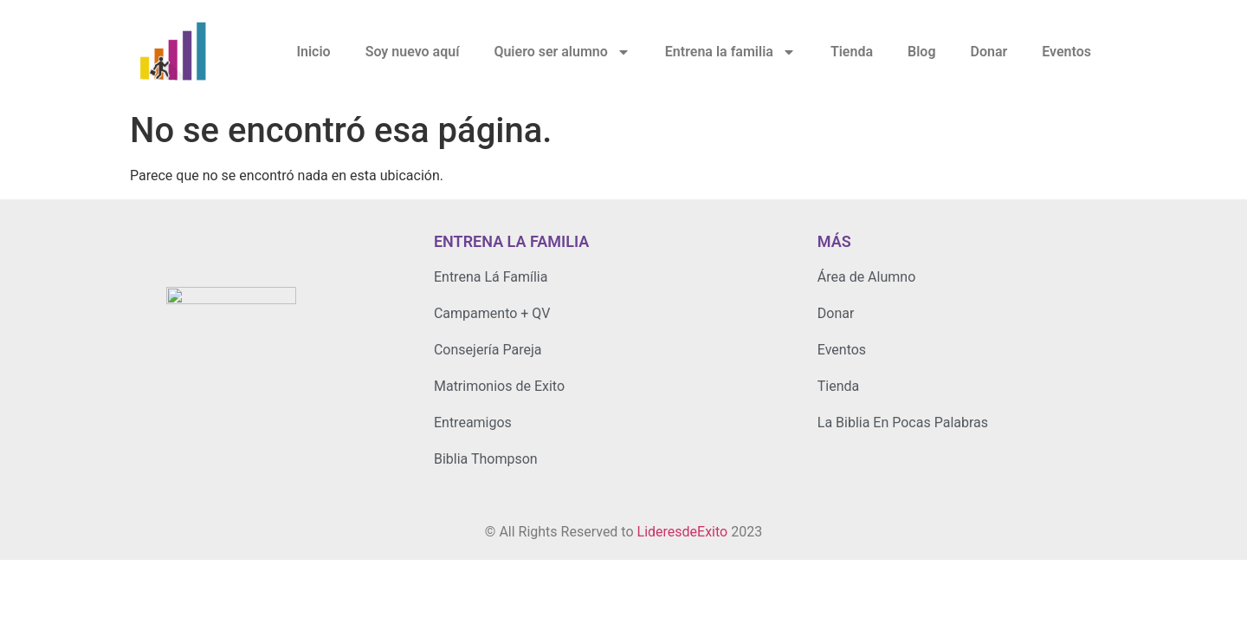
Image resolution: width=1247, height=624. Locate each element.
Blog (921, 51)
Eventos (1066, 51)
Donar (988, 51)
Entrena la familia (730, 52)
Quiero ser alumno (562, 52)
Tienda (851, 51)
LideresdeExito (682, 531)
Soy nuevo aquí (412, 51)
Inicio (313, 51)
